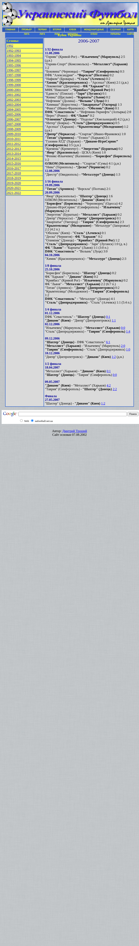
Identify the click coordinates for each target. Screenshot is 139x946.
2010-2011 (14, 139)
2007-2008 (14, 124)
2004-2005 (14, 109)
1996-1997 (14, 70)
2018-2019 (14, 178)
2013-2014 (14, 153)
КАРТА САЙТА (130, 30)
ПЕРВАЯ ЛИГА (42, 30)
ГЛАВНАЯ (10, 29)
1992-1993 (14, 50)
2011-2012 (14, 144)
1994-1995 (14, 60)
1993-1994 (14, 55)
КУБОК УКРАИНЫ (73, 30)
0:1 (108, 316)
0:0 (123, 328)
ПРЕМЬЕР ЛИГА (27, 30)
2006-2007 (14, 119)
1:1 (114, 320)
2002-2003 (14, 99)
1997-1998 (14, 75)
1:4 (128, 331)
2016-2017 (14, 168)
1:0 (128, 349)
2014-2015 (14, 158)
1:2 (114, 357)
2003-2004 (14, 104)
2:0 (123, 345)
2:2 (115, 389)
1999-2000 (14, 85)
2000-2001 (14, 90)
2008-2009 (14, 129)
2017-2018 (14, 173)
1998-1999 (14, 80)
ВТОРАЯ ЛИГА (57, 30)
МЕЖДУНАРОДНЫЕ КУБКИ (94, 30)
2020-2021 (14, 188)
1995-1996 (14, 65)
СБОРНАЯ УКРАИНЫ (115, 30)
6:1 (108, 342)
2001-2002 (14, 94)
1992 (10, 45)
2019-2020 (14, 183)
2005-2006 (14, 114)
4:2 (108, 385)
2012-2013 (14, 148)
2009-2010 (14, 134)
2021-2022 (14, 193)
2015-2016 (14, 163)
